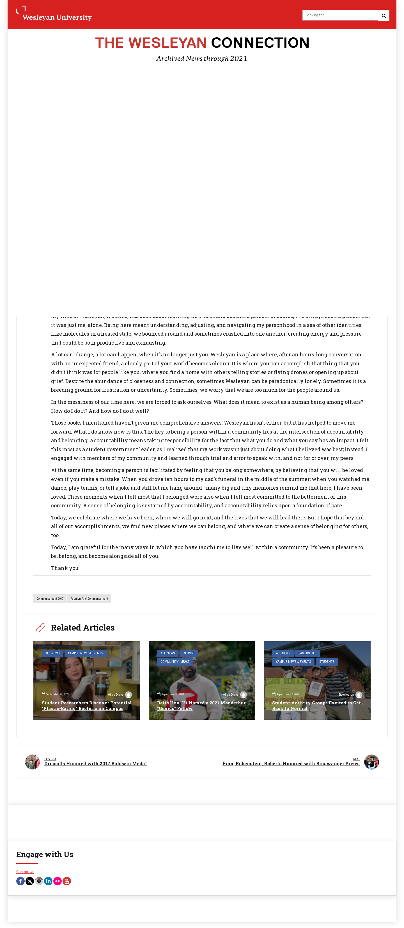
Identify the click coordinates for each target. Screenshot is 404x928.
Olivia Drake (119, 689)
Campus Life (305, 654)
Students (322, 661)
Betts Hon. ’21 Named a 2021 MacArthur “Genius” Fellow (189, 706)
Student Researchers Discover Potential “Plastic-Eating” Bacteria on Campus (85, 703)
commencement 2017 (49, 599)
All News (51, 654)
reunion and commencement (89, 599)
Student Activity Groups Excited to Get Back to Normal (312, 706)
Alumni (186, 654)
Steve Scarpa (350, 695)
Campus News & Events (82, 654)
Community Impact (213, 654)
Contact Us (25, 869)
